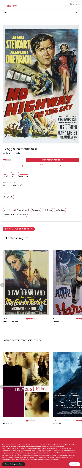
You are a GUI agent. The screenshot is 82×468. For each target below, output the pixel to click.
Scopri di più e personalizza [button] (13, 464)
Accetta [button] (74, 464)
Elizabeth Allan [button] (9, 215)
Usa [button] (13, 176)
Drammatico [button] (23, 176)
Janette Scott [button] (60, 210)
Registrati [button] (60, 6)
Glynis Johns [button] (35, 210)
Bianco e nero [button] (16, 186)
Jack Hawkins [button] (47, 210)
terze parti (30, 448)
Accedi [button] (70, 6)
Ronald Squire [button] (22, 215)
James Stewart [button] (9, 210)
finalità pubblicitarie (38, 452)
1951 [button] (5, 176)
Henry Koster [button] (8, 197)
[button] (52, 160)
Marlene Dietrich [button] (23, 210)
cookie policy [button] (60, 446)
